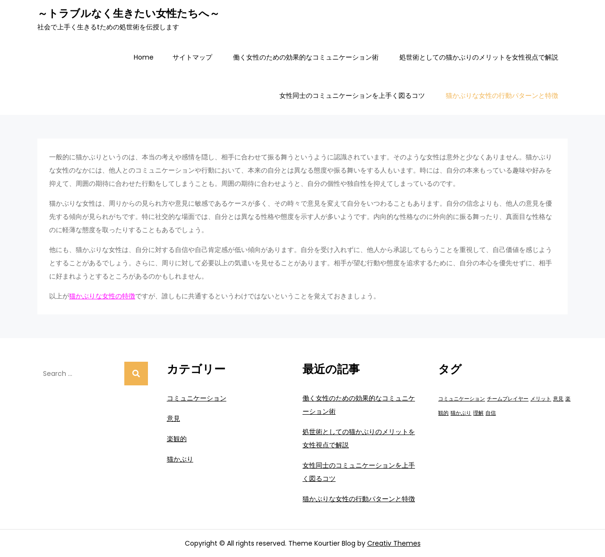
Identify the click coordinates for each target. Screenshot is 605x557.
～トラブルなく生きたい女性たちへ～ (128, 13)
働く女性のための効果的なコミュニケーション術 (306, 57)
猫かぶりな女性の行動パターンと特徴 (502, 95)
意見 (173, 418)
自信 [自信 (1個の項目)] (490, 413)
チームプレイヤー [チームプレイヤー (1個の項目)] (507, 398)
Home (144, 57)
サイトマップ (192, 57)
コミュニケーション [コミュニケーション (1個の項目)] (461, 398)
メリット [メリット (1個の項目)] (540, 398)
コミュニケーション (196, 398)
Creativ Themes (394, 543)
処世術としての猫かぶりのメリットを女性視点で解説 (478, 57)
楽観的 (177, 439)
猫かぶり (180, 459)
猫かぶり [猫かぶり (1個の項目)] (460, 413)
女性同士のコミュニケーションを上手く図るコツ (352, 95)
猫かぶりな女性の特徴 (102, 296)
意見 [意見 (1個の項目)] (558, 398)
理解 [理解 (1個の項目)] (478, 413)
